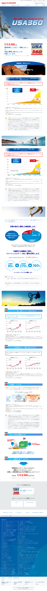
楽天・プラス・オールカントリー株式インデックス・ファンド (9, 521)
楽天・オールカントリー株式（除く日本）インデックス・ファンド (26, 561)
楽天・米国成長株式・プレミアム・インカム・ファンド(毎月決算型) (26, 565)
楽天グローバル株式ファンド (5, 553)
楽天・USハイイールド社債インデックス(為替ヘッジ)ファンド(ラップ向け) (27, 526)
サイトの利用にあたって (19, 512)
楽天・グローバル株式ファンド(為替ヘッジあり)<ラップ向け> (25, 558)
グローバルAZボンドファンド (21, 532)
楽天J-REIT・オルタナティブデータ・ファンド (23, 539)
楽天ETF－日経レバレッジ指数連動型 (22, 572)
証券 (39, 0)
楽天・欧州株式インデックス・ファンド (23, 564)
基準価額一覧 (37, 3)
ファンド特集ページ (27, 5)
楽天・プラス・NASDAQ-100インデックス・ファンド (8, 526)
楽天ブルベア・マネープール (5, 550)
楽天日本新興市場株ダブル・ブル (6, 546)
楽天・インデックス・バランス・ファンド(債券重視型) (8, 572)
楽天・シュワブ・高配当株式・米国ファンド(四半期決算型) (9, 529)
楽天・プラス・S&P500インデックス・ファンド (8, 522)
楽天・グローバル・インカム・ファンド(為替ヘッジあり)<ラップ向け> (26, 557)
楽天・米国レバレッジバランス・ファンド (7, 536)
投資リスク (17, 502)
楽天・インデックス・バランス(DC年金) (7, 560)
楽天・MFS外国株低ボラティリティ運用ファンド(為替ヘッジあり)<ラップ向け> (28, 554)
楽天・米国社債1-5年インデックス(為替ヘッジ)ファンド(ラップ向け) (26, 528)
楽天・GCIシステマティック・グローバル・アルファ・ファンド (26, 560)
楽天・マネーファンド (20, 571)
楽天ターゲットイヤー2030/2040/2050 (6, 557)
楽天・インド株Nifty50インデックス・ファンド (23, 550)
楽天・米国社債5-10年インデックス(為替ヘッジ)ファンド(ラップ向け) (26, 529)
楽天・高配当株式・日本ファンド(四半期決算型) (8, 532)
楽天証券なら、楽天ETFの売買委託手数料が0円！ (27, 0)
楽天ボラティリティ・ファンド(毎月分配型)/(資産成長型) (9, 539)
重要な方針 (27, 512)
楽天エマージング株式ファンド (5, 554)
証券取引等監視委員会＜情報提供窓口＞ (38, 512)
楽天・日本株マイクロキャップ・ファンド (23, 525)
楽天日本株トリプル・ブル (5, 547)
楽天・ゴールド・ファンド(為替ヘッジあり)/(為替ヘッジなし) (25, 568)
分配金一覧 (43, 3)
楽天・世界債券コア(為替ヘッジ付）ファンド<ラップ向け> (25, 540)
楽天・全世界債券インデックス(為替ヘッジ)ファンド (8, 568)
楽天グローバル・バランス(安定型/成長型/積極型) (8, 540)
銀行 (41, 0)
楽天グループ (35, 0)
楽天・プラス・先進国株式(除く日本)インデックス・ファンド (9, 525)
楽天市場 (44, 0)
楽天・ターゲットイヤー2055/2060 (6, 558)
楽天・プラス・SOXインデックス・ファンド (7, 528)
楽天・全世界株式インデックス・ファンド (7, 561)
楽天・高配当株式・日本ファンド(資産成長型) (7, 533)
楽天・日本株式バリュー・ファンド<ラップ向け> (24, 546)
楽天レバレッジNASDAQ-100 (21, 536)
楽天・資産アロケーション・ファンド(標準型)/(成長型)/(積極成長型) (26, 547)
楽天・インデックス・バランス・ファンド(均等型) (8, 571)
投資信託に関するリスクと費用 (7, 512)
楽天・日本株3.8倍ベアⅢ (5, 543)
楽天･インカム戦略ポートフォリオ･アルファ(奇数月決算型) (25, 522)
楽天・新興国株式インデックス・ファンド (7, 565)
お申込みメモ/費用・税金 (30, 502)
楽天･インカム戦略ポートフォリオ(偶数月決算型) (24, 521)
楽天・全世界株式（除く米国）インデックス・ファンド (8, 564)
